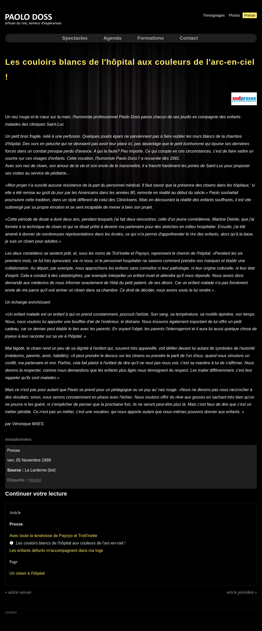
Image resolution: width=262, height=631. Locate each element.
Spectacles (75, 38)
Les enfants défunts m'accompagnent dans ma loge (56, 550)
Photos (234, 15)
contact (11, 612)
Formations (150, 38)
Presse (249, 15)
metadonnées (18, 439)
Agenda (112, 38)
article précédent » (242, 592)
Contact (189, 38)
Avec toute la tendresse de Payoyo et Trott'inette (53, 535)
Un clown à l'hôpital (27, 573)
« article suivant (18, 592)
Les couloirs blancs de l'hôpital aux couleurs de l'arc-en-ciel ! (71, 543)
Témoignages (214, 15)
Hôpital (34, 480)
